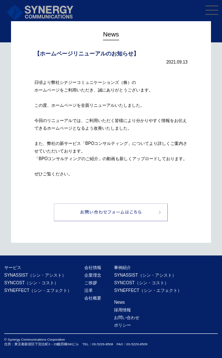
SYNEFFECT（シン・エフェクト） (38, 290)
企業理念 (92, 275)
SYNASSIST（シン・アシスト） (35, 275)
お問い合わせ (126, 317)
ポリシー (122, 325)
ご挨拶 (90, 282)
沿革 (88, 290)
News (119, 302)
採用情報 (122, 310)
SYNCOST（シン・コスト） (31, 282)
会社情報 (92, 267)
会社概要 (92, 298)
